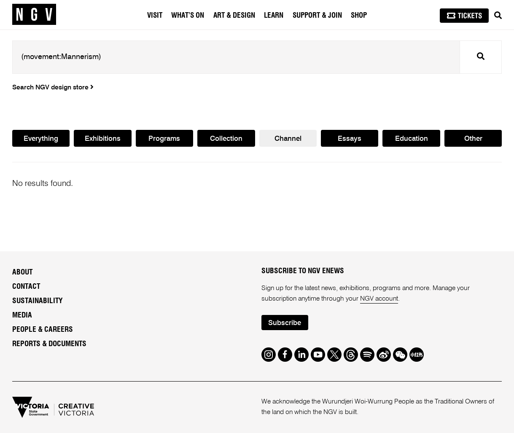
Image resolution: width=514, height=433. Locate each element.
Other (473, 139)
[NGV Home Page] (34, 15)
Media (22, 315)
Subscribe (284, 323)
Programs (164, 139)
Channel (287, 139)
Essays (349, 139)
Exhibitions (103, 139)
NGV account (379, 299)
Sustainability (37, 301)
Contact (26, 286)
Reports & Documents (49, 344)
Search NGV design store (53, 87)
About (22, 272)
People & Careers (42, 329)
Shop (359, 15)
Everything (41, 139)
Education (411, 139)
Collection (226, 139)
